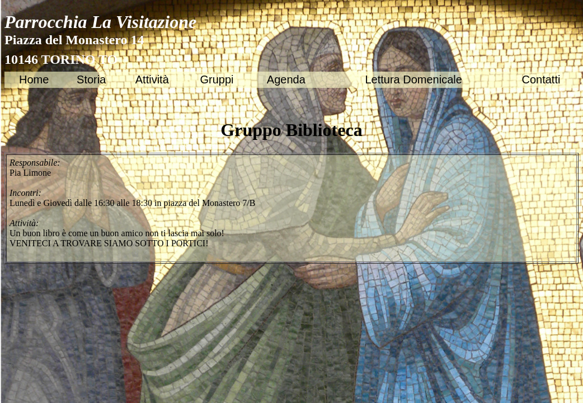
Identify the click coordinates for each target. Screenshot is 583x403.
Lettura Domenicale (413, 79)
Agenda (286, 79)
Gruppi (216, 79)
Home (34, 79)
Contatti (540, 79)
